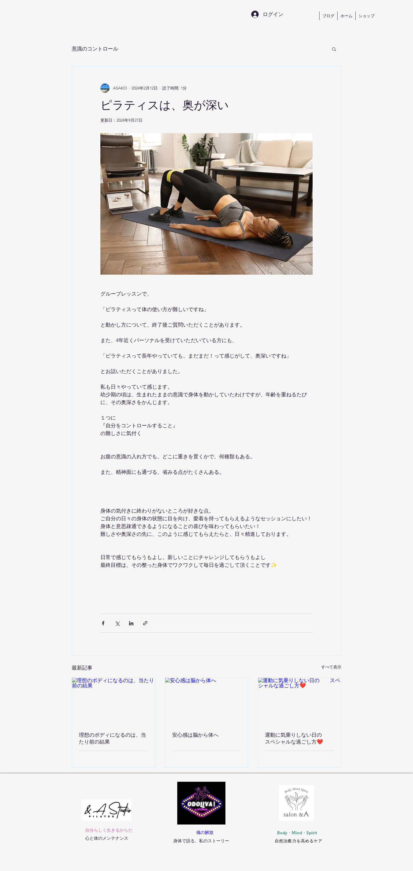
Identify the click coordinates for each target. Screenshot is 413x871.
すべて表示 (331, 667)
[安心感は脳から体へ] (206, 701)
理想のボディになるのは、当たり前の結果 (112, 738)
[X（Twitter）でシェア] (117, 623)
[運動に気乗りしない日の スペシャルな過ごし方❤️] (299, 701)
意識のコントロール (95, 48)
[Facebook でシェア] (103, 623)
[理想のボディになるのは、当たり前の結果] (113, 701)
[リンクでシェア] (145, 623)
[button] (334, 48)
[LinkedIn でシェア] (131, 623)
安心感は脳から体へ (195, 735)
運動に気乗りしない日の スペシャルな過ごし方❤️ (298, 738)
